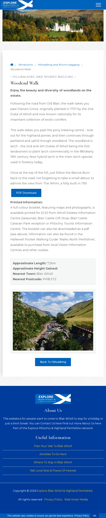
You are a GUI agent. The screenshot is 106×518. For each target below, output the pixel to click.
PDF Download (26, 192)
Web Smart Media (76, 499)
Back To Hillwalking (53, 362)
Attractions (25, 64)
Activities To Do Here (53, 454)
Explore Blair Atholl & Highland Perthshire (65, 490)
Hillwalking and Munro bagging (59, 64)
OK (94, 515)
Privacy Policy (53, 499)
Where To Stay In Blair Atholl (53, 462)
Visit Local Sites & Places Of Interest (53, 470)
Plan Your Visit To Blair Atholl (53, 446)
